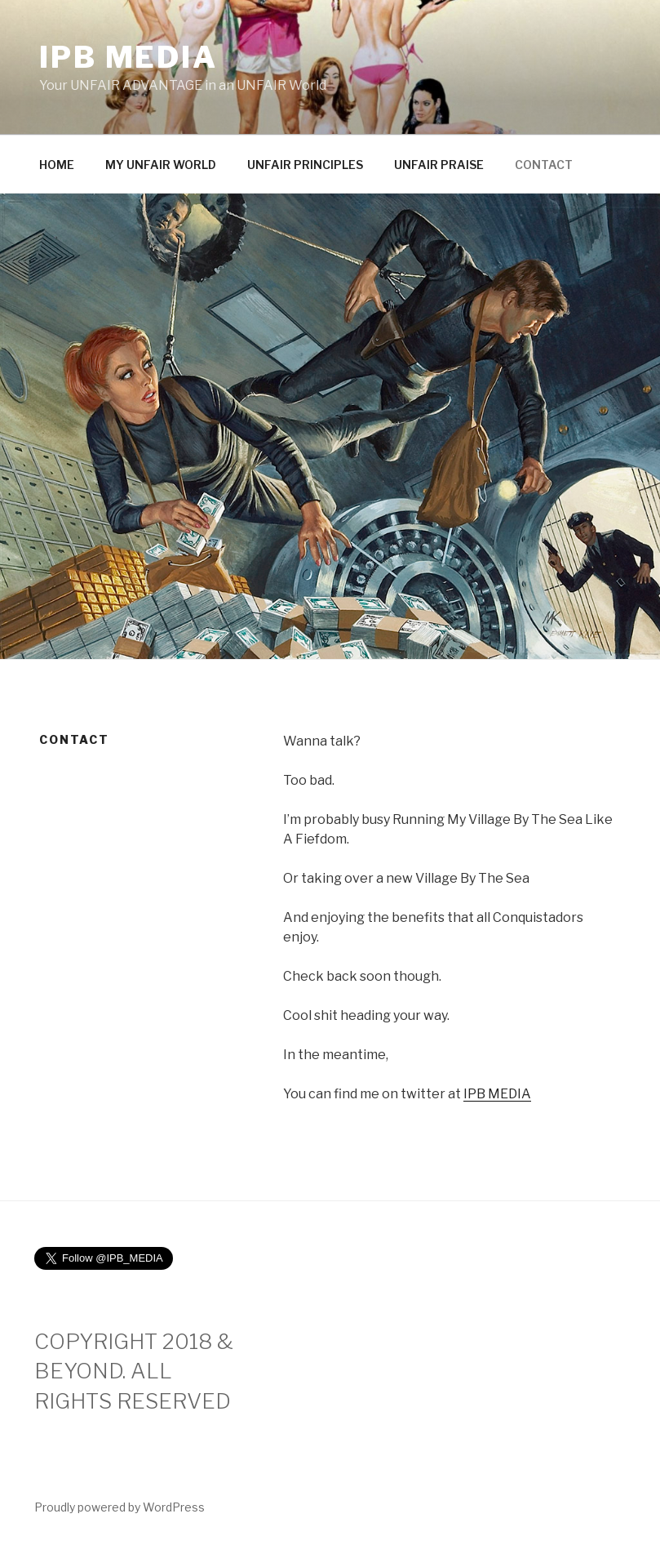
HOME (56, 164)
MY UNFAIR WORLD (160, 164)
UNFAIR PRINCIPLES (305, 164)
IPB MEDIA (128, 57)
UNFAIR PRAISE (439, 164)
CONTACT (544, 164)
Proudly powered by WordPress (119, 1507)
